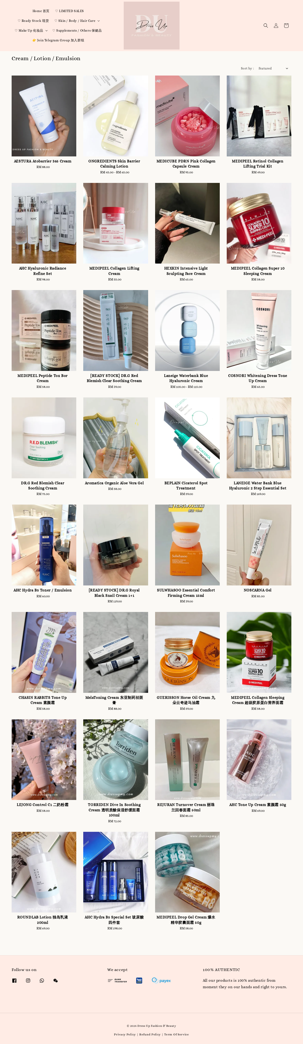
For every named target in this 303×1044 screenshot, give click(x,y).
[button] (266, 25)
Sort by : (247, 68)
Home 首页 (41, 11)
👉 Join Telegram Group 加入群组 (58, 40)
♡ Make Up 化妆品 (29, 30)
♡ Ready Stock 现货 (33, 21)
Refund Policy (150, 1034)
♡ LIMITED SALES (69, 11)
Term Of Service (176, 1034)
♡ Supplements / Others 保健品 (77, 30)
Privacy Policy (125, 1034)
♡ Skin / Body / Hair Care (74, 21)
